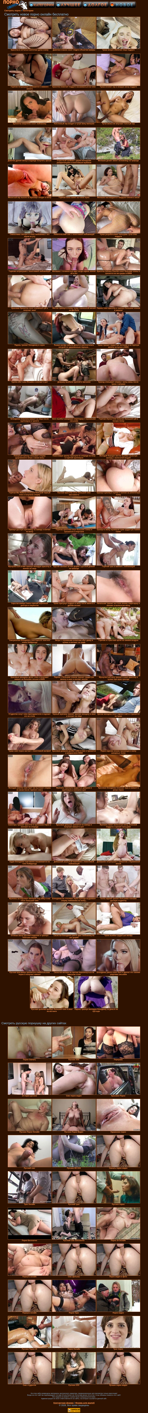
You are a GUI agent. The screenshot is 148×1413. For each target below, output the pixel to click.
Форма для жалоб (85, 1403)
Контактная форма (63, 1403)
